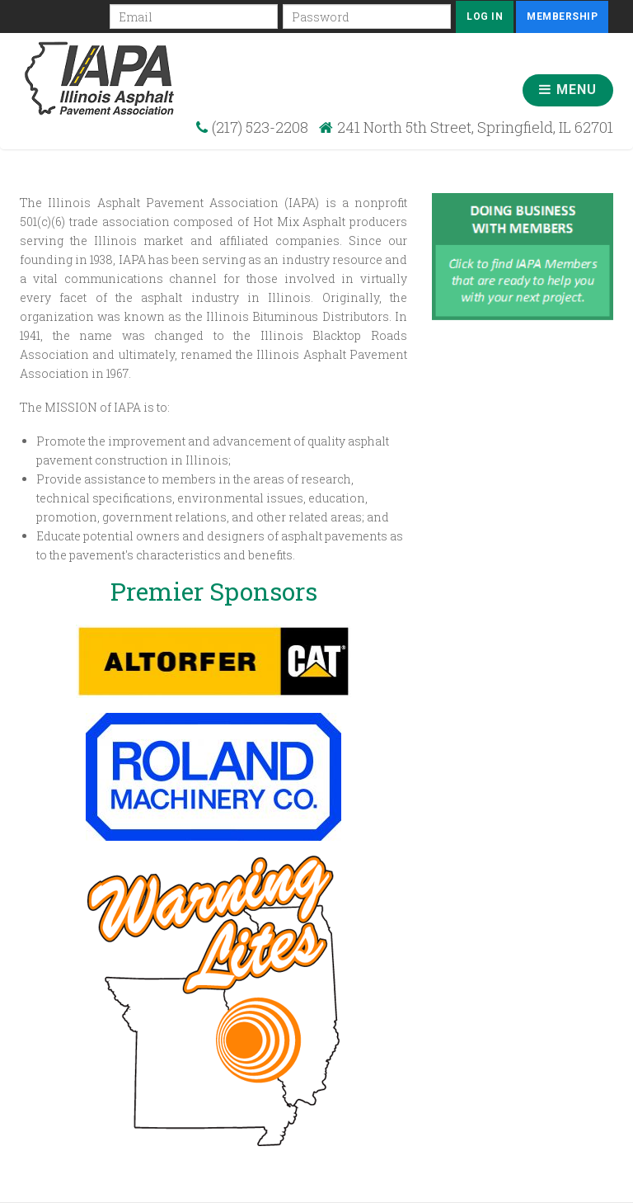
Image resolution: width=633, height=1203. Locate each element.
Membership (562, 16)
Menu (568, 89)
